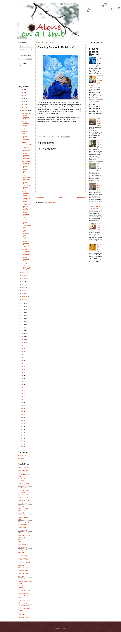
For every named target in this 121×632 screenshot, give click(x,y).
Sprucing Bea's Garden (99, 142)
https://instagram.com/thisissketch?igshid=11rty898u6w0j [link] (56, 121)
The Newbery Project (24, 522)
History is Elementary (24, 593)
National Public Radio (24, 590)
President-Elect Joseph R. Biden (26, 200)
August (24, 278)
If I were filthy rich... (99, 225)
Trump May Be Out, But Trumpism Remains (26, 207)
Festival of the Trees (24, 495)
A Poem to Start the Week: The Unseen (94, 207)
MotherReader (22, 527)
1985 (22, 405)
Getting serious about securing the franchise (26, 148)
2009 (22, 333)
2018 (22, 306)
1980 (22, 420)
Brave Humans (22, 547)
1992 (22, 384)
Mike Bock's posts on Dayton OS (24, 536)
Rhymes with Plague (24, 533)
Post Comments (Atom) (49, 202)
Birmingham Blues (23, 550)
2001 (22, 357)
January (24, 299)
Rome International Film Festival (23, 613)
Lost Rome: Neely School (99, 121)
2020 (22, 107)
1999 (22, 363)
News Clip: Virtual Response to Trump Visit (26, 266)
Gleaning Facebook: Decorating (25, 137)
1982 (22, 414)
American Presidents (24, 605)
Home (61, 198)
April (24, 290)
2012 (22, 324)
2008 (22, 336)
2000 (22, 360)
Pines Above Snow (23, 497)
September (25, 276)
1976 (22, 432)
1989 (22, 393)
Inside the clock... (24, 132)
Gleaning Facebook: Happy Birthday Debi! (25, 169)
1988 (22, 396)
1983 (22, 411)
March (24, 293)
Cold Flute (21, 552)
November (25, 113)
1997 (22, 369)
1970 (22, 447)
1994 (22, 378)
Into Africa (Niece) (23, 487)
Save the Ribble (22, 503)
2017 (22, 309)
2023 (22, 98)
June (23, 284)
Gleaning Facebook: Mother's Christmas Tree (25, 125)
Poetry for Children (23, 524)
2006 (22, 342)
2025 (22, 92)
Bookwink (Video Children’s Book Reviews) (23, 510)
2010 (22, 330)
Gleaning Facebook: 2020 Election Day (26, 224)
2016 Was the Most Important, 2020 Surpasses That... (25, 234)
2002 (22, 354)
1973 (22, 438)
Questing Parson (23, 579)
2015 (22, 315)
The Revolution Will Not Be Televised (24, 558)
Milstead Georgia (23, 603)
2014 (22, 318)
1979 (22, 423)
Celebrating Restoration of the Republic (26, 177)
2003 (22, 351)
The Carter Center (23, 573)
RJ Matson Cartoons (24, 562)
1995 (22, 375)
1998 (22, 366)
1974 (22, 435)
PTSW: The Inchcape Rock (99, 247)
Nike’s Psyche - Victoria (22, 586)
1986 (22, 402)
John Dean (21, 565)
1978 (22, 426)
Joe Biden (21, 576)
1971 (22, 444)
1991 (22, 387)
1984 (22, 408)
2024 (22, 95)
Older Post (81, 198)
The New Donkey (23, 570)
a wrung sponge (22, 530)
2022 (22, 101)
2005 (22, 345)
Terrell (45, 136)
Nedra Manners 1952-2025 (99, 186)
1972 (22, 441)
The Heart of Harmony (24, 500)
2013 (22, 321)
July (23, 281)
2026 (22, 89)
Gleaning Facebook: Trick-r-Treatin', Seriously (25, 216)
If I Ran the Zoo (22, 555)
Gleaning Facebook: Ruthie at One (26, 117)
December (25, 110)
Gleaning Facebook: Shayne (25, 259)
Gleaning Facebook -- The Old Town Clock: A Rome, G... (26, 185)
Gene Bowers (99, 164)
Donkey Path (22, 544)
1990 (22, 390)
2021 (22, 104)
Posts (22, 46)
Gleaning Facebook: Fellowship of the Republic (26, 156)
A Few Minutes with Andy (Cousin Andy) (24, 491)
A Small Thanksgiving (26, 143)
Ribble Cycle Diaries (24, 506)
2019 (22, 303)
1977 (22, 429)
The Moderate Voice (24, 568)
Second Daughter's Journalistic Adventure (24, 484)
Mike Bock (23, 455)
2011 (22, 327)
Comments (23, 49)
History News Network (24, 600)
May (23, 287)
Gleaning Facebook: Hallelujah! (26, 193)
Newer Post (40, 198)
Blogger (64, 628)
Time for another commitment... (94, 102)
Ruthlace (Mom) (23, 467)
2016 (22, 312)
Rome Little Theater (24, 617)
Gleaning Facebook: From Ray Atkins (25, 244)
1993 (22, 381)
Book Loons (21, 514)
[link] (53, 117)
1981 (22, 417)
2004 (22, 348)
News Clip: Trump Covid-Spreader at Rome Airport (26, 252)
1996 (22, 372)
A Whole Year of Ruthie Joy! (26, 162)
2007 (22, 339)
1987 (22, 399)
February (25, 296)
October (24, 272)
